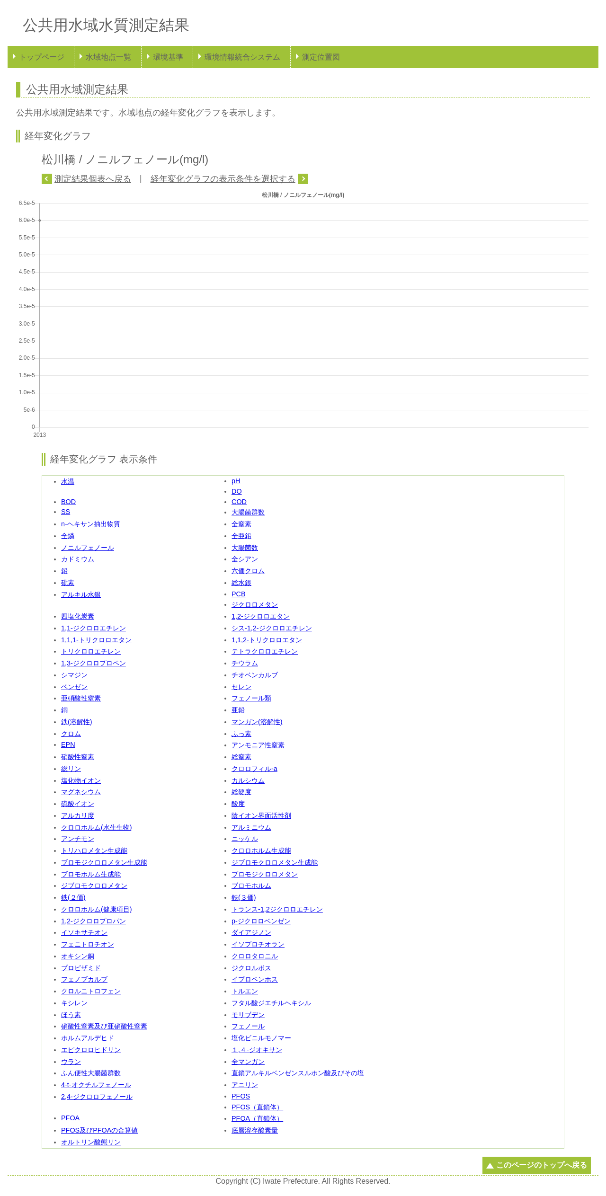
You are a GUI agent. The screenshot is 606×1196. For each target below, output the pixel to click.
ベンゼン (74, 687)
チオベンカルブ (255, 675)
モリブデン (248, 1015)
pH (236, 481)
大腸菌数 (245, 547)
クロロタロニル (255, 956)
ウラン (71, 1061)
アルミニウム (251, 827)
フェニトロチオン (87, 944)
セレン (241, 687)
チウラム (245, 663)
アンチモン (77, 838)
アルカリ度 (77, 815)
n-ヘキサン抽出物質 (90, 524)
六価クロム (248, 571)
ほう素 (71, 1015)
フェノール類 (251, 698)
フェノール (248, 1026)
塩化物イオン (81, 780)
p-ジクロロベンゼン (261, 921)
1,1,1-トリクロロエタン (96, 640)
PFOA (70, 1118)
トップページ (41, 57)
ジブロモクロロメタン (94, 885)
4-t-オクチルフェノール (96, 1085)
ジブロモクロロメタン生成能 (275, 862)
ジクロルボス (251, 968)
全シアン (245, 559)
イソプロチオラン (258, 944)
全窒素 (241, 524)
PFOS (241, 1096)
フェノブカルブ (84, 979)
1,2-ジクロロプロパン (93, 921)
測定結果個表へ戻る (92, 179)
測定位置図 (321, 57)
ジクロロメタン (255, 604)
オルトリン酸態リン (91, 1142)
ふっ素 (241, 733)
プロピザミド (81, 968)
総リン (71, 768)
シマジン (74, 675)
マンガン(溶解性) (257, 722)
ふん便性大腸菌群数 (91, 1073)
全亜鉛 (241, 536)
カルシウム (248, 780)
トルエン (245, 991)
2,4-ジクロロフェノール (97, 1096)
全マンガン (248, 1061)
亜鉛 (238, 710)
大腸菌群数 (248, 512)
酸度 (238, 803)
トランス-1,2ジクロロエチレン (277, 909)
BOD (68, 501)
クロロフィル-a (254, 768)
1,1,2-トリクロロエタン (267, 640)
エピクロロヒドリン (91, 1050)
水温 (67, 481)
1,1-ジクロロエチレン (93, 628)
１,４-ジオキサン (257, 1050)
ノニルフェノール (87, 547)
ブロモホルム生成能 (91, 874)
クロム (71, 733)
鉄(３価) (244, 897)
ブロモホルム (251, 885)
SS (65, 511)
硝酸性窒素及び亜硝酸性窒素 (104, 1026)
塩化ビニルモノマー (261, 1038)
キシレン (74, 1003)
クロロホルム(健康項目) (96, 909)
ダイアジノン (251, 932)
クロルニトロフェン (91, 991)
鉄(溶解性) (76, 722)
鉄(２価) (73, 897)
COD (239, 501)
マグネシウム (81, 792)
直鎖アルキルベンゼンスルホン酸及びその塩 (298, 1073)
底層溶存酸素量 (255, 1130)
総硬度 (241, 792)
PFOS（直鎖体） (257, 1107)
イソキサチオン (84, 932)
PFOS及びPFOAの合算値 (99, 1130)
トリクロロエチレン (91, 651)
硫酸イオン (77, 803)
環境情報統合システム (242, 57)
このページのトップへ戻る (541, 1165)
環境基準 (168, 57)
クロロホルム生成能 (261, 850)
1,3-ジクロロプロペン (93, 663)
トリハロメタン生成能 (94, 850)
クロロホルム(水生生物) (96, 827)
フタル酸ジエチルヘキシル (271, 1003)
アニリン (245, 1085)
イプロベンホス (255, 979)
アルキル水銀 (81, 594)
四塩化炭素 (77, 616)
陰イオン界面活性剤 (261, 815)
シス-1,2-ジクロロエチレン (272, 628)
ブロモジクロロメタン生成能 (104, 862)
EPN (68, 744)
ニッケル (245, 838)
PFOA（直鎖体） (257, 1118)
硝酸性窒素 (77, 757)
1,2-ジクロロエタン (261, 616)
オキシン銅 (77, 956)
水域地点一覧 (108, 57)
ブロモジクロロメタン (265, 874)
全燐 (67, 536)
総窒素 (241, 757)
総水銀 (241, 582)
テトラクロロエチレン (265, 651)
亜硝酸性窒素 (81, 698)
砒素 (67, 582)
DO (237, 491)
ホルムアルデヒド (87, 1038)
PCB (239, 594)
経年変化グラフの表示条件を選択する (223, 179)
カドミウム (77, 559)
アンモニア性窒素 (258, 745)
